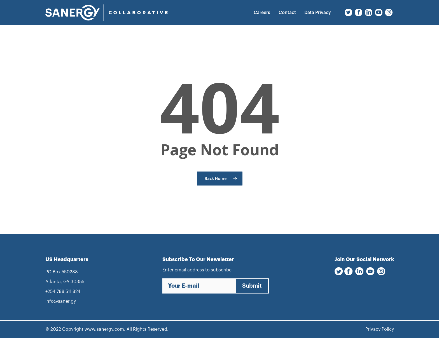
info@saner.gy (60, 301)
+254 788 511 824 (62, 291)
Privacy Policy (379, 329)
